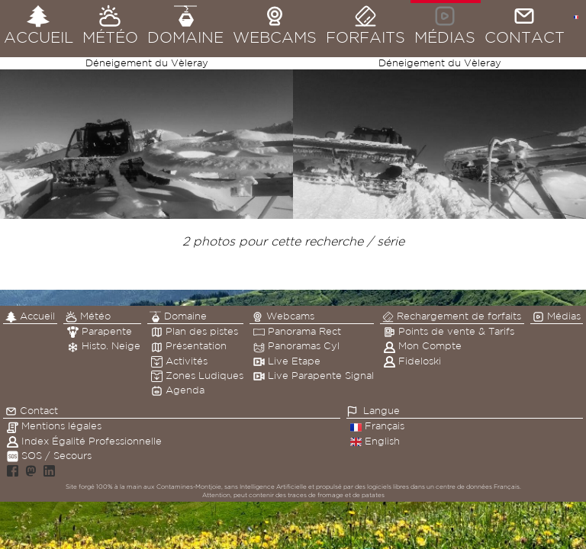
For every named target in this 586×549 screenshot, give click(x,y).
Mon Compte (423, 346)
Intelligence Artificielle (273, 486)
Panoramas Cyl (296, 346)
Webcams (283, 316)
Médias (557, 316)
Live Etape (286, 361)
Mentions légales (54, 426)
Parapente (99, 331)
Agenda (177, 390)
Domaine (178, 316)
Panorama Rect (297, 331)
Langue (381, 410)
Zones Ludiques (197, 375)
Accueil (30, 316)
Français (377, 426)
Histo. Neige (103, 346)
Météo (88, 316)
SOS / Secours (49, 455)
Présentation (189, 346)
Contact (31, 411)
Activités (179, 361)
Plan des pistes (194, 331)
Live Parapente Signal (313, 375)
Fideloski (412, 361)
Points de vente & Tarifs (449, 331)
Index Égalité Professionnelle (84, 441)
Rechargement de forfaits (451, 316)
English (375, 441)
